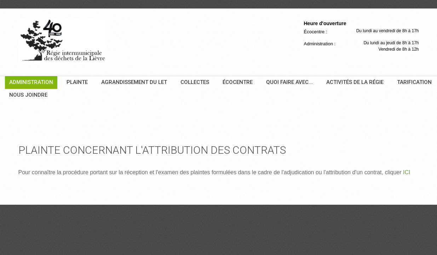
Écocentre (238, 82)
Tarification (414, 82)
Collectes (194, 82)
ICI (406, 172)
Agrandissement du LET (134, 82)
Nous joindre (28, 95)
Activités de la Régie (355, 82)
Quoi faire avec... (289, 82)
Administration (31, 82)
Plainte (77, 82)
